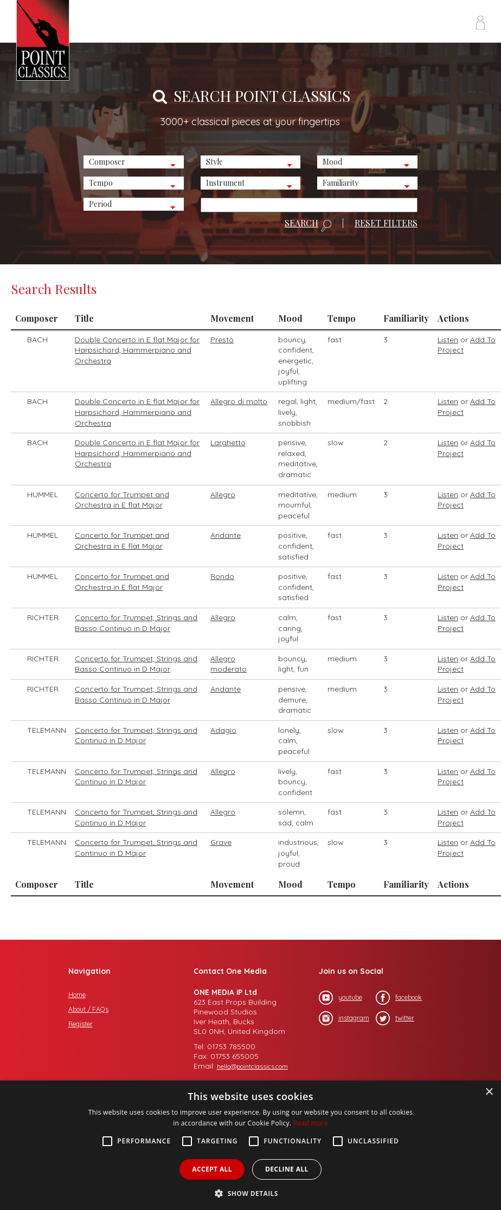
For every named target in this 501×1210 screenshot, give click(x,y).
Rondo (222, 576)
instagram (344, 1018)
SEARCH (308, 225)
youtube (340, 998)
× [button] (489, 1092)
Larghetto (228, 442)
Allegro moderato (228, 664)
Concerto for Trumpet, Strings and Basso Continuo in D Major (136, 623)
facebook (399, 998)
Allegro (222, 494)
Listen (448, 339)
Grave (221, 842)
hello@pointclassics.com (252, 1066)
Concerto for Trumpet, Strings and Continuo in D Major (136, 735)
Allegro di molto (238, 401)
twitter (395, 1018)
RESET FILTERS (386, 223)
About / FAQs (88, 1009)
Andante (225, 535)
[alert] (250, 1145)
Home (77, 995)
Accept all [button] (212, 1169)
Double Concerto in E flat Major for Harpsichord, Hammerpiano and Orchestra (137, 350)
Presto (222, 339)
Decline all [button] (287, 1169)
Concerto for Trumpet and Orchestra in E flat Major (122, 500)
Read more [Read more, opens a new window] (310, 1123)
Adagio (223, 730)
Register (80, 1024)
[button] (250, 1192)
